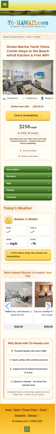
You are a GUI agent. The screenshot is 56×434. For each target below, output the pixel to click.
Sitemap (32, 415)
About (17, 410)
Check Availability (26, 115)
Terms (43, 410)
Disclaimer (20, 415)
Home (8, 410)
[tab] (28, 169)
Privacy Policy (30, 410)
